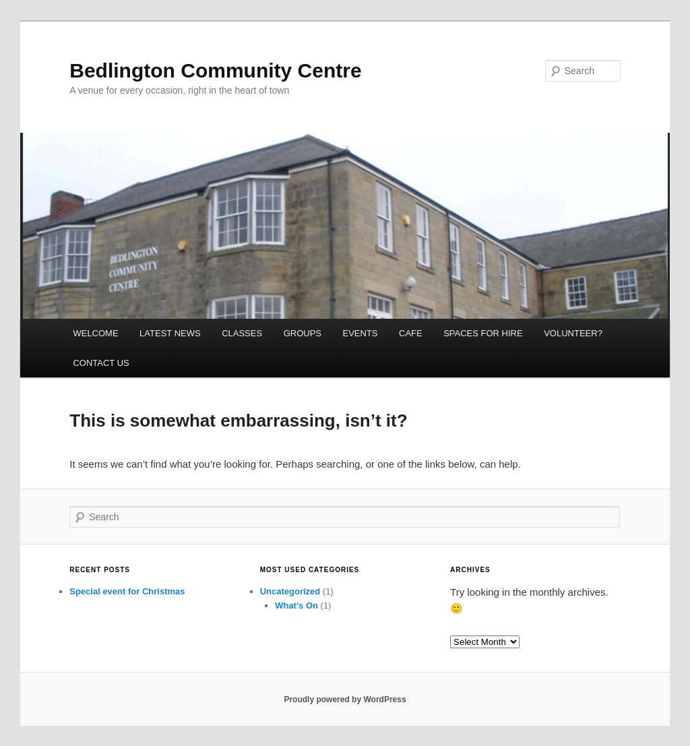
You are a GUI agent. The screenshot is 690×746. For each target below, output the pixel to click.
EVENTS (359, 333)
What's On (296, 605)
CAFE (410, 333)
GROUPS (302, 333)
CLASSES (242, 333)
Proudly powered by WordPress (345, 699)
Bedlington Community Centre (215, 70)
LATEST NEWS (170, 333)
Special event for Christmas (127, 591)
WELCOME (95, 333)
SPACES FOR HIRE (483, 333)
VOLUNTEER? (573, 333)
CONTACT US (101, 363)
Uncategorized (290, 591)
